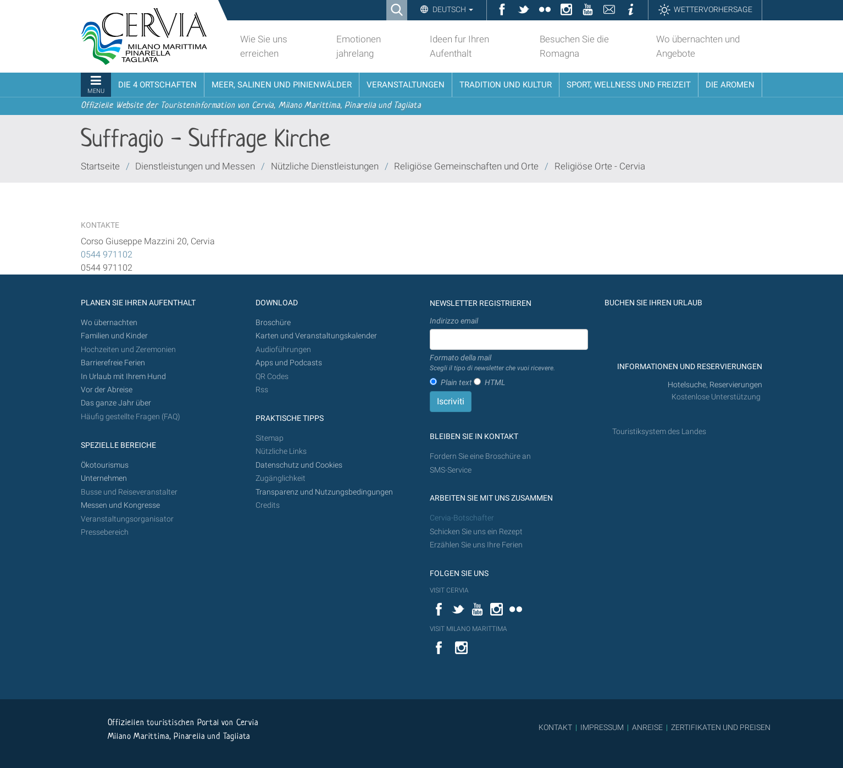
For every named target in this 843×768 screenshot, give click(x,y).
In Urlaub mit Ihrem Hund (123, 376)
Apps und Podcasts (289, 362)
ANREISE (647, 727)
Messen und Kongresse (120, 505)
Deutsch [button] (452, 9)
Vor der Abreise (106, 389)
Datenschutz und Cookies (300, 465)
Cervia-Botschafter (462, 518)
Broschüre (273, 322)
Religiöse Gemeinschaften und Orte (466, 166)
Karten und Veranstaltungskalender (316, 336)
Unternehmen (104, 478)
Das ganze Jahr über (116, 403)
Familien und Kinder (114, 336)
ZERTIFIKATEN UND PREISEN (720, 727)
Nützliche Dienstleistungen (325, 166)
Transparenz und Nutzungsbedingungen (324, 492)
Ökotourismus (105, 465)
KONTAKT (555, 727)
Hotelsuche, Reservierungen (715, 385)
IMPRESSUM (602, 727)
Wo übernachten (109, 322)
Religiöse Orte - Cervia (599, 166)
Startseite (100, 166)
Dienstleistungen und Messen (195, 166)
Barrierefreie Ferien (114, 362)
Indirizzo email (454, 320)
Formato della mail (492, 363)
